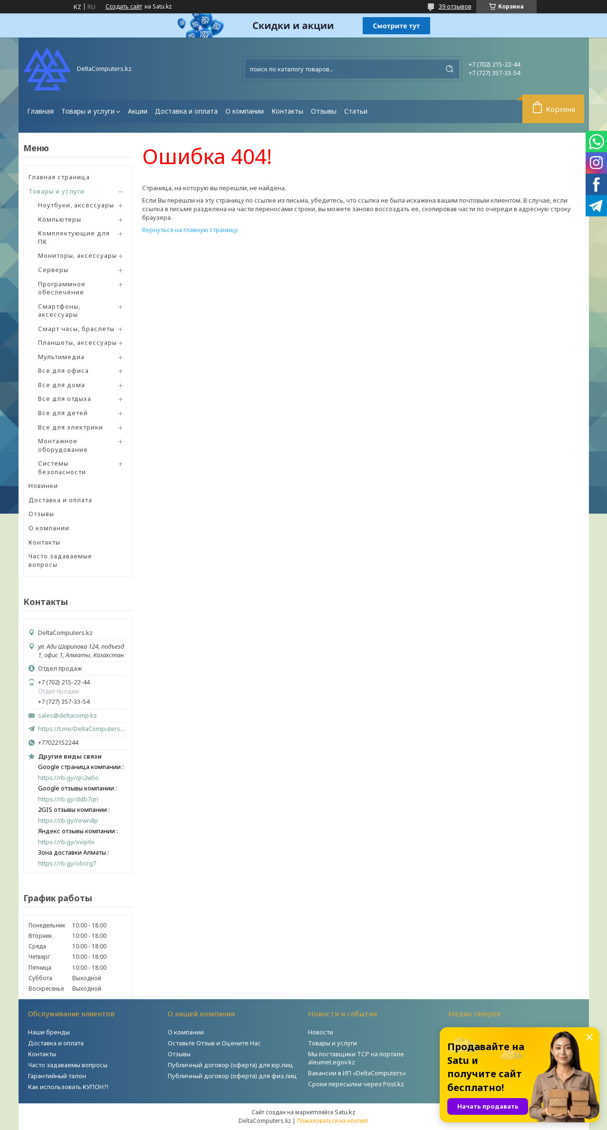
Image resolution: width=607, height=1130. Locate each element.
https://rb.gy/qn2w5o (68, 778)
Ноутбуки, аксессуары (76, 205)
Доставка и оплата (186, 111)
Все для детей (63, 413)
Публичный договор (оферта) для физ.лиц (232, 1076)
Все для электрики (70, 427)
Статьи (355, 111)
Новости (320, 1032)
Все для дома (61, 384)
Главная (40, 111)
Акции (137, 111)
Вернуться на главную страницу (190, 229)
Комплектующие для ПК (74, 237)
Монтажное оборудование (63, 445)
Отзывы (324, 111)
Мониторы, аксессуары (77, 255)
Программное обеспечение (62, 288)
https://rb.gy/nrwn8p (68, 821)
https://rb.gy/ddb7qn (68, 799)
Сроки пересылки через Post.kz (356, 1084)
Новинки (43, 485)
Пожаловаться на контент (332, 1121)
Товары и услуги (88, 111)
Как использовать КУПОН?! (68, 1086)
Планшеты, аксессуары (77, 342)
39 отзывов (455, 6)
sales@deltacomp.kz (67, 715)
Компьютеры (59, 219)
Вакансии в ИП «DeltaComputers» (357, 1073)
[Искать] (449, 68)
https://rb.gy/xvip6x (66, 842)
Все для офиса (63, 370)
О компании (244, 111)
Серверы (53, 269)
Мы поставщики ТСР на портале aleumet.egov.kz (356, 1058)
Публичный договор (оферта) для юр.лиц (230, 1065)
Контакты (287, 111)
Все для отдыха (64, 398)
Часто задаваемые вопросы (60, 560)
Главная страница (59, 177)
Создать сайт (124, 6)
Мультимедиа (61, 356)
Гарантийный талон (57, 1076)
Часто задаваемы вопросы (67, 1065)
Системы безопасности (62, 467)
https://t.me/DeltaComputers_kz (82, 728)
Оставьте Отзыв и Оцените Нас (214, 1043)
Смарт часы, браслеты (76, 328)
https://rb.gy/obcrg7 (67, 863)
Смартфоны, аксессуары (59, 310)
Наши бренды (49, 1032)
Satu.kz (345, 1112)
